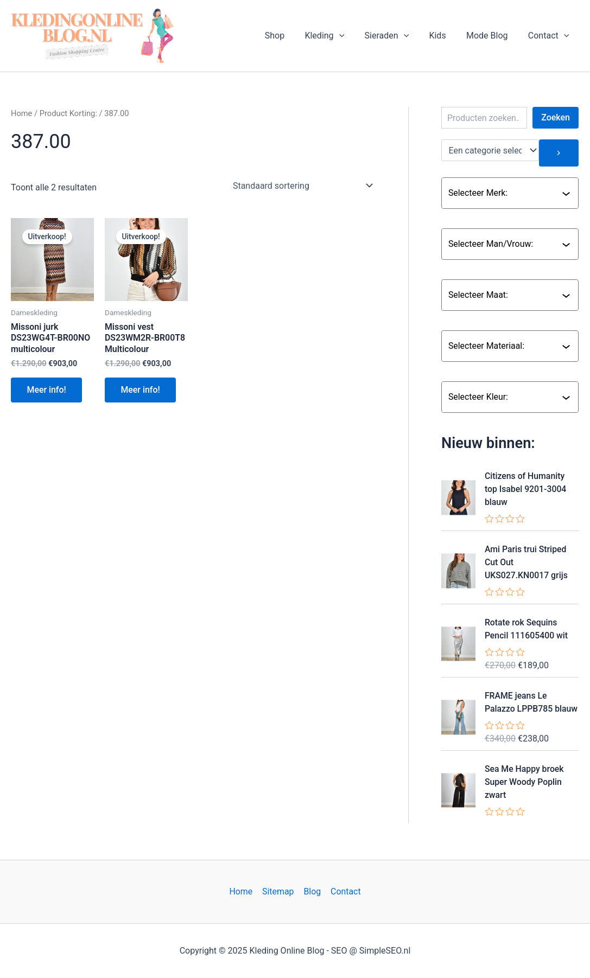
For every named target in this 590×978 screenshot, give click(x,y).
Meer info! (47, 390)
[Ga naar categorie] (559, 153)
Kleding (337, 35)
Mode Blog (491, 35)
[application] (352, 35)
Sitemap (279, 891)
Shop (290, 35)
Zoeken (555, 117)
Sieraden (397, 35)
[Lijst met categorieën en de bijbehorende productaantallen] (490, 150)
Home (22, 113)
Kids (444, 35)
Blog (312, 891)
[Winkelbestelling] (302, 185)
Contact (549, 35)
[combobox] (505, 193)
